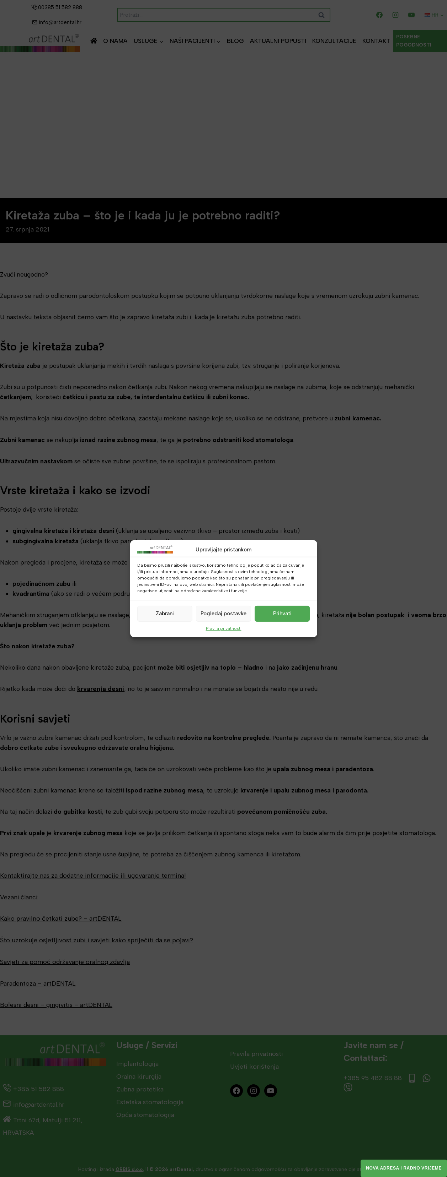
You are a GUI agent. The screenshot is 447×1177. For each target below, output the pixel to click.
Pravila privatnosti (223, 628)
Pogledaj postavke (223, 613)
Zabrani (165, 613)
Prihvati (282, 613)
